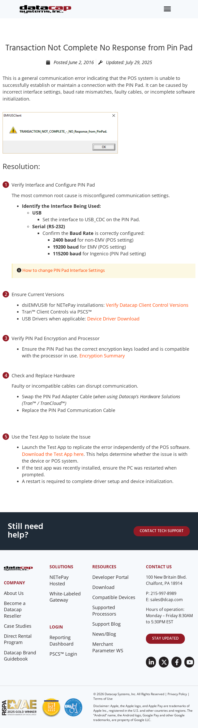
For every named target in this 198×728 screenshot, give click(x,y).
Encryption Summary (102, 355)
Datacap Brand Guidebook (20, 655)
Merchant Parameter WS (107, 647)
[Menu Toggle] (167, 9)
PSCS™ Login (63, 654)
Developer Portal (110, 577)
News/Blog (104, 634)
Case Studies (17, 626)
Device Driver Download (113, 319)
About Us (14, 593)
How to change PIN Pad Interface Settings (63, 270)
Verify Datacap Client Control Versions (147, 305)
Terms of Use (103, 698)
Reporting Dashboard (61, 640)
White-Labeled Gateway (65, 597)
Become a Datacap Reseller (15, 609)
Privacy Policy (177, 694)
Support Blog (106, 624)
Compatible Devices (113, 597)
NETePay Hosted (59, 580)
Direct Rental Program (18, 639)
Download (103, 587)
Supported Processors (104, 610)
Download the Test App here (53, 454)
